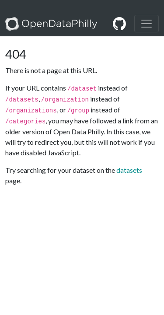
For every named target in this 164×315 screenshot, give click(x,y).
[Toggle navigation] (146, 23)
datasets (129, 170)
